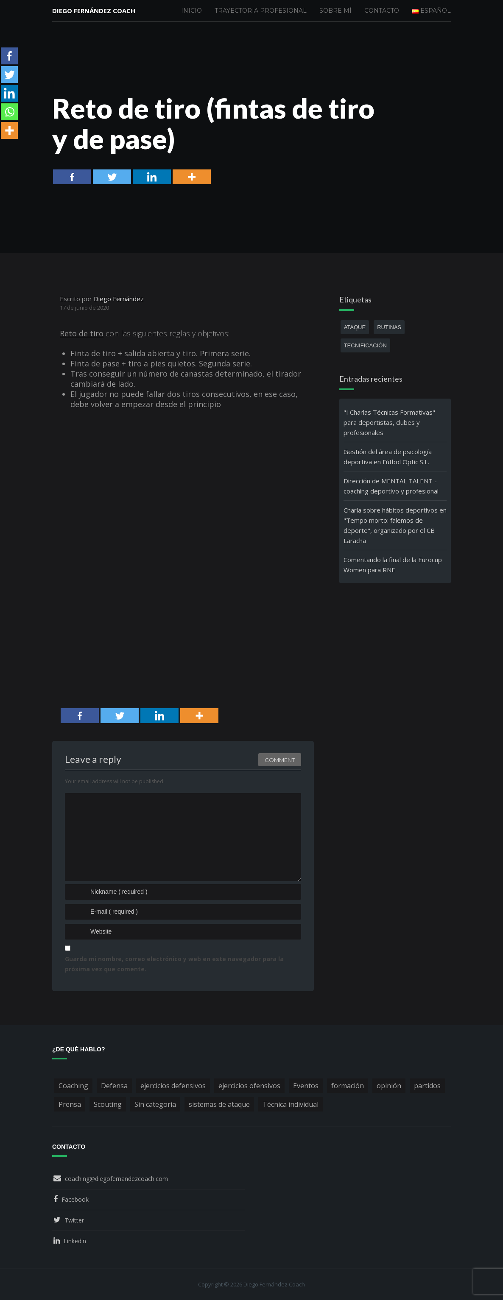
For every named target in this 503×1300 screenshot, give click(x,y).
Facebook (75, 1199)
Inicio (191, 10)
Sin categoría (155, 1104)
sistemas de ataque (219, 1104)
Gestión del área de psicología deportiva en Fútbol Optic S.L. (388, 456)
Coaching (73, 1085)
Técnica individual (291, 1104)
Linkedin (75, 1241)
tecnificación (365, 345)
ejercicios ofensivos (249, 1085)
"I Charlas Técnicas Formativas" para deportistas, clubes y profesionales (389, 422)
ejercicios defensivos (173, 1085)
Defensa (114, 1085)
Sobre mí (335, 10)
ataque (355, 327)
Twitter (74, 1220)
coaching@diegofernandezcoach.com (116, 1179)
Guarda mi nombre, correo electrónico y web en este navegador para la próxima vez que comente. (174, 964)
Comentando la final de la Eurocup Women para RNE (393, 564)
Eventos (306, 1085)
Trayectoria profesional (261, 10)
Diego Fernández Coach (93, 10)
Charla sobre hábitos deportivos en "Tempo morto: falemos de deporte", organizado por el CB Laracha (395, 525)
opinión (389, 1085)
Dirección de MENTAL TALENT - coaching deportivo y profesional (391, 486)
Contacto (381, 10)
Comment (280, 760)
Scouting (108, 1104)
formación (347, 1085)
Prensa (70, 1104)
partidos (427, 1085)
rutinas (389, 327)
